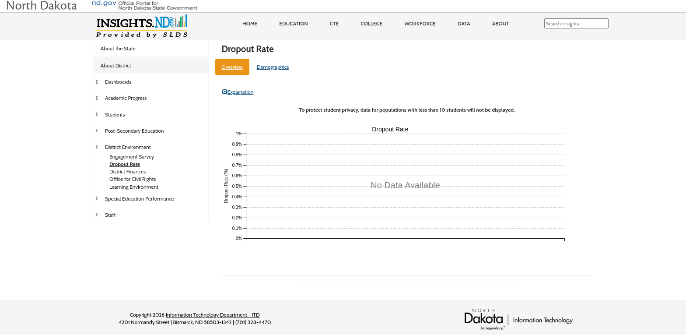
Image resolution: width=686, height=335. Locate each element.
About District (116, 65)
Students (115, 114)
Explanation (238, 91)
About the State (118, 48)
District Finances (127, 171)
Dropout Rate (124, 164)
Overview (232, 66)
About (500, 23)
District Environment (128, 147)
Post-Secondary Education (134, 130)
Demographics (273, 66)
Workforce (420, 23)
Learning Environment (133, 186)
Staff (110, 215)
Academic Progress (126, 98)
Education (293, 23)
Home (249, 23)
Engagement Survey (131, 156)
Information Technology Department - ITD (213, 314)
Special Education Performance (139, 198)
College (371, 23)
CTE (334, 23)
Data (464, 23)
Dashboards (118, 81)
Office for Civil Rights (132, 179)
